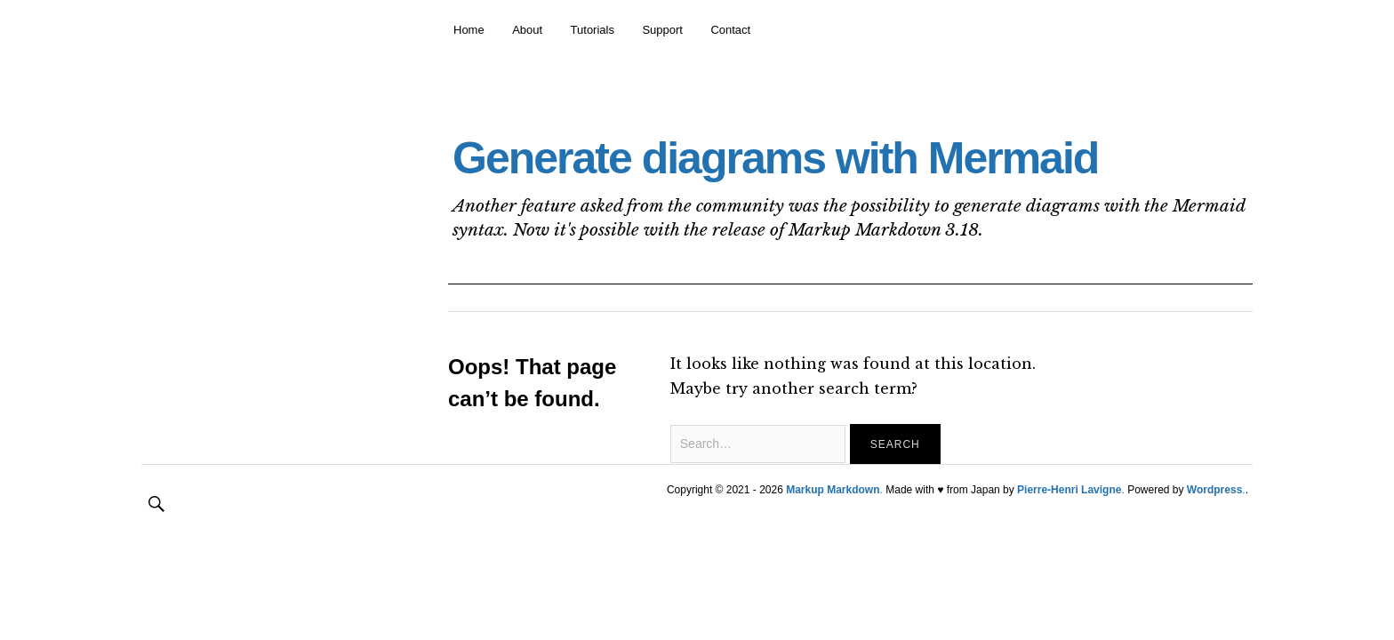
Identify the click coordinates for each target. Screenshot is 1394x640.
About (527, 29)
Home (469, 29)
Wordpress (1214, 490)
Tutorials (592, 29)
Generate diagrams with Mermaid (775, 158)
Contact (730, 29)
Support (662, 29)
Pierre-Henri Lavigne (1069, 490)
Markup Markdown (832, 490)
